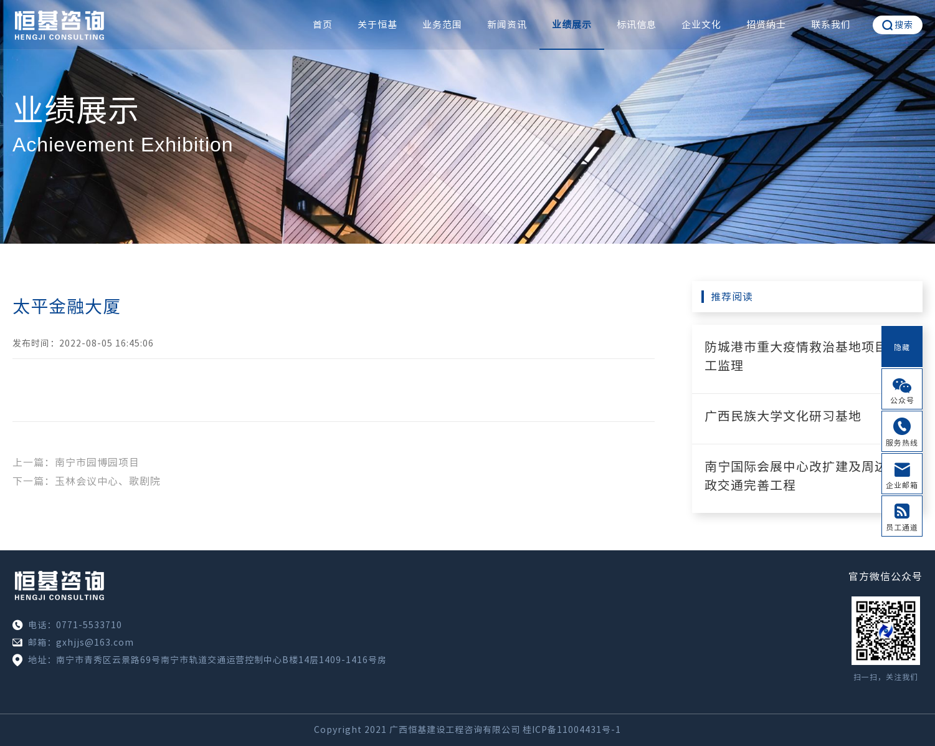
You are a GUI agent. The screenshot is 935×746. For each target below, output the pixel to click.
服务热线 (902, 442)
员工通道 (902, 527)
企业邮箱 (902, 485)
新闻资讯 (507, 24)
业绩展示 (572, 24)
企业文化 (701, 24)
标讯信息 (637, 24)
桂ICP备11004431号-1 (572, 729)
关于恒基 (377, 24)
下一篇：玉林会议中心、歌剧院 (86, 481)
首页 (323, 24)
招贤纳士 (766, 24)
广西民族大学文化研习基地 (783, 415)
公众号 (902, 400)
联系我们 (831, 24)
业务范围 (442, 24)
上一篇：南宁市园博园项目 (76, 462)
